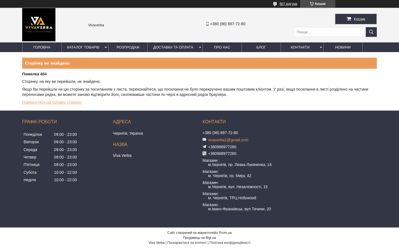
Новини (343, 47)
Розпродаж (128, 47)
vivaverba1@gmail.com (228, 140)
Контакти (300, 47)
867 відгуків (288, 4)
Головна (41, 47)
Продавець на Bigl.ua (199, 238)
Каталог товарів (83, 47)
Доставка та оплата (173, 47)
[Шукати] (371, 32)
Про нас (222, 47)
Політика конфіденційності (229, 243)
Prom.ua (225, 233)
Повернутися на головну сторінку (52, 102)
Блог (261, 47)
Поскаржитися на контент (187, 243)
